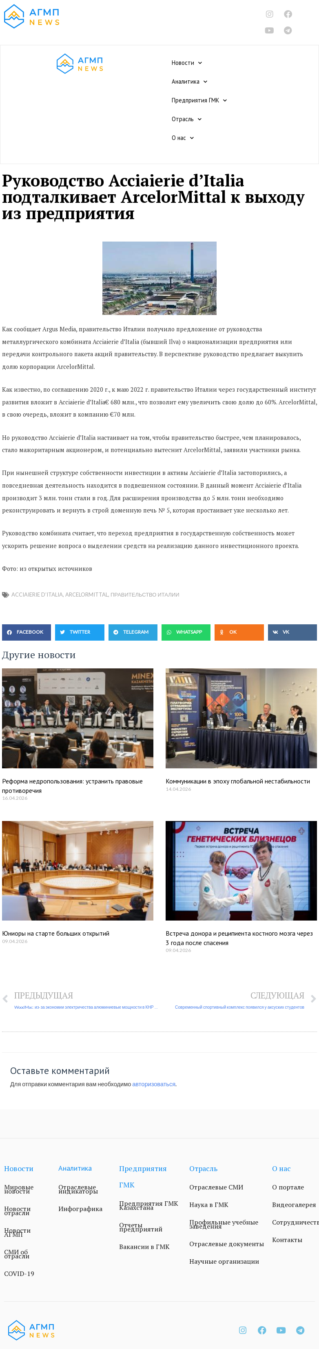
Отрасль (187, 119)
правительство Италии (145, 594)
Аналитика (189, 81)
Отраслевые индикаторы (78, 1189)
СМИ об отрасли (16, 1253)
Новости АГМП (17, 1232)
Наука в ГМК (208, 1204)
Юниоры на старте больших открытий (55, 933)
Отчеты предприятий (140, 1227)
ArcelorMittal (86, 594)
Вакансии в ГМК (144, 1246)
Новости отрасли (17, 1210)
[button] (26, 632)
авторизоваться (153, 1084)
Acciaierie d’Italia (37, 594)
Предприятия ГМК (199, 100)
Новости (187, 63)
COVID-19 (19, 1273)
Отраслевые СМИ (216, 1187)
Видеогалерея (294, 1204)
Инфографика (80, 1208)
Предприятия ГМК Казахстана (148, 1205)
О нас (183, 138)
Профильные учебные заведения (223, 1224)
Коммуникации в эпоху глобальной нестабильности (238, 781)
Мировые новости (18, 1189)
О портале (288, 1187)
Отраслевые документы (226, 1243)
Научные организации (224, 1261)
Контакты (287, 1239)
